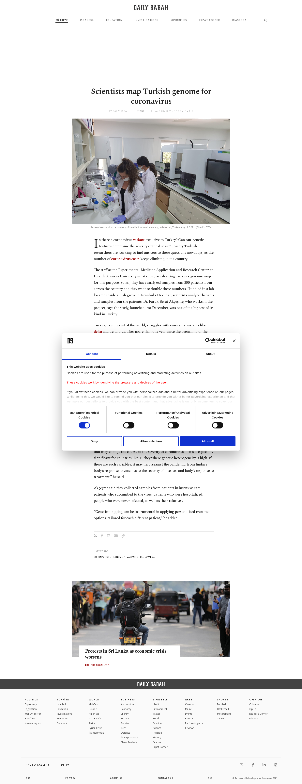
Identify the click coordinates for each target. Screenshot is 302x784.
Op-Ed (252, 709)
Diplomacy (31, 704)
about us (116, 778)
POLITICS (31, 699)
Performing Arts (194, 723)
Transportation (129, 737)
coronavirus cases (125, 259)
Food (156, 718)
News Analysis (32, 723)
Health (156, 704)
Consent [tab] (92, 353)
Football (221, 704)
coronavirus (101, 556)
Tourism (125, 723)
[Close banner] (234, 340)
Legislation (31, 709)
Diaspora (239, 20)
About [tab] (210, 353)
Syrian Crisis (95, 728)
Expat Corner (209, 20)
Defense (125, 732)
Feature (157, 742)
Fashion (157, 723)
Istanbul (87, 20)
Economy (126, 709)
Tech (123, 728)
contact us (165, 778)
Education (114, 20)
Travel (156, 713)
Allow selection (151, 441)
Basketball (223, 709)
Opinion (255, 699)
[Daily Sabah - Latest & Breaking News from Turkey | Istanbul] (151, 7)
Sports (222, 699)
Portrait (189, 718)
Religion (157, 732)
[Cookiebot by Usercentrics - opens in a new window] (208, 341)
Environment (160, 709)
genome (118, 556)
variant (139, 240)
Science (157, 728)
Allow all (208, 441)
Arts (188, 699)
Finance (125, 718)
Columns (254, 704)
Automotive (127, 704)
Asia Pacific (95, 718)
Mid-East (93, 704)
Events (188, 713)
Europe (93, 709)
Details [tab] (151, 353)
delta (98, 332)
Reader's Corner (258, 713)
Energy (124, 713)
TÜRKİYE (61, 20)
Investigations (147, 20)
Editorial (254, 718)
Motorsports (224, 713)
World (94, 699)
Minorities (179, 20)
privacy (70, 778)
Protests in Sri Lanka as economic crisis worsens (127, 654)
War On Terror (33, 713)
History (157, 737)
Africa (92, 723)
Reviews (189, 728)
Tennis (220, 718)
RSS (210, 778)
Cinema (189, 704)
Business (128, 699)
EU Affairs (30, 718)
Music (188, 709)
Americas (94, 713)
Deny (94, 441)
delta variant (148, 556)
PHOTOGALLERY (100, 665)
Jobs (27, 778)
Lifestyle (160, 699)
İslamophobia (96, 732)
